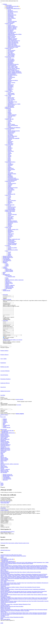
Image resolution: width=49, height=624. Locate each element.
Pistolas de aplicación (12, 65)
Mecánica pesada (11, 240)
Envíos (6, 277)
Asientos (9, 110)
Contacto (4, 289)
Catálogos (5, 266)
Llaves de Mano (11, 58)
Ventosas (9, 248)
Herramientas (10, 10)
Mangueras (10, 142)
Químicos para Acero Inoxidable (14, 46)
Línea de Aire (8, 195)
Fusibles (9, 186)
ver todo (9, 9)
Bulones (9, 160)
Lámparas (10, 185)
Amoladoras (10, 165)
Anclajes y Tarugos (9, 91)
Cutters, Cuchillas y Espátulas (13, 70)
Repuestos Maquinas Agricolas (14, 130)
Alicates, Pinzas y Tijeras (13, 67)
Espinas (9, 158)
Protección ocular (11, 207)
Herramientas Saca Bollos (13, 249)
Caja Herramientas (11, 77)
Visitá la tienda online (4, 502)
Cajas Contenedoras (11, 115)
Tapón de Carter (11, 132)
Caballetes (10, 113)
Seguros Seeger (11, 151)
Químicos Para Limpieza (12, 44)
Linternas (9, 81)
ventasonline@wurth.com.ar (5, 554)
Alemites (9, 156)
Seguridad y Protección (9, 204)
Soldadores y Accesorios (12, 38)
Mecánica (9, 236)
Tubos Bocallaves (11, 59)
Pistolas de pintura (11, 169)
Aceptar (6, 521)
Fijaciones (10, 19)
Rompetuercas (10, 88)
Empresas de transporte (12, 243)
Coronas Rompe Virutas (12, 101)
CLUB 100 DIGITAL (7, 260)
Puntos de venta (8, 269)
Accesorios (10, 76)
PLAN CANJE (11, 13)
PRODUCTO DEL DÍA (7, 256)
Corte (9, 171)
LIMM (1, 622)
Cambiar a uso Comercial (17, 339)
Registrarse (8, 501)
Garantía (7, 278)
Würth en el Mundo (9, 270)
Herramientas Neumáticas (10, 161)
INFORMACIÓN (6, 274)
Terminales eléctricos (12, 183)
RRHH (4, 272)
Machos (9, 83)
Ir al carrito (19, 404)
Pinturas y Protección (12, 36)
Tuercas (9, 152)
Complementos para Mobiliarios (14, 127)
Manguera (10, 201)
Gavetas (9, 126)
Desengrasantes (11, 29)
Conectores (10, 190)
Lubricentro (10, 234)
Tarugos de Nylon (11, 94)
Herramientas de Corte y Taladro (14, 103)
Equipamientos (11, 16)
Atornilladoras (10, 164)
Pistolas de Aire (11, 84)
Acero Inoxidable (11, 242)
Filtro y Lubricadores (12, 200)
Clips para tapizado (11, 131)
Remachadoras (10, 63)
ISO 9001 (7, 284)
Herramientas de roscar (12, 69)
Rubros (6, 250)
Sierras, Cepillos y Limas (13, 66)
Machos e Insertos (11, 105)
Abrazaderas (10, 147)
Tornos (9, 166)
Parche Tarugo (10, 143)
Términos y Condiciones (5, 555)
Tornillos (9, 146)
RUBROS (5, 262)
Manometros (10, 202)
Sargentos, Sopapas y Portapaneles (14, 71)
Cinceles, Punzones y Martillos (14, 68)
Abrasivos (10, 20)
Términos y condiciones (10, 285)
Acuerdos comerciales (12, 244)
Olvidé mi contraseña (7, 299)
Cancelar (2, 521)
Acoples (9, 197)
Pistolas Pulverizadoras (12, 180)
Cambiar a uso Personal (7, 339)
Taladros (9, 170)
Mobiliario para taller (9, 118)
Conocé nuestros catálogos (13, 542)
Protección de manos (12, 206)
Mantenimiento (11, 231)
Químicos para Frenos (12, 43)
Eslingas (9, 140)
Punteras (9, 192)
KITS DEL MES (6, 258)
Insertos (9, 159)
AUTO (9, 253)
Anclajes (9, 215)
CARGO (9, 254)
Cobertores (10, 139)
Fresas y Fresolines (11, 99)
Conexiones (10, 184)
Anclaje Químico (11, 93)
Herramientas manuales (9, 56)
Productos (5, 4)
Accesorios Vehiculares (12, 21)
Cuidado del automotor (12, 39)
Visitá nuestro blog (4, 542)
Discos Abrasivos (11, 53)
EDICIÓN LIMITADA (9, 107)
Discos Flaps (10, 52)
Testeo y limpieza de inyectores (14, 40)
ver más (2, 556)
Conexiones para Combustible (13, 138)
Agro (9, 238)
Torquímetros (10, 62)
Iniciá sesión (5, 294)
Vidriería (9, 232)
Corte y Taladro (11, 17)
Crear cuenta (5, 320)
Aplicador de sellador (12, 173)
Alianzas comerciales (9, 287)
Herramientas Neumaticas (13, 11)
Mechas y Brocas (11, 97)
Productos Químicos (9, 23)
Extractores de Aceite (12, 177)
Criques (9, 111)
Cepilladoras (10, 175)
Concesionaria (10, 235)
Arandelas (10, 153)
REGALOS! (5, 261)
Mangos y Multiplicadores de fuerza (15, 72)
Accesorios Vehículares (9, 128)
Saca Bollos (10, 226)
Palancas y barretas (11, 82)
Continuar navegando (7, 343)
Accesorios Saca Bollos (12, 247)
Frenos (9, 203)
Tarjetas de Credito (11, 276)
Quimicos (9, 225)
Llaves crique (10, 172)
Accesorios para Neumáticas (13, 179)
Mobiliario (10, 224)
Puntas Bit (10, 87)
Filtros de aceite (11, 137)
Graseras (9, 79)
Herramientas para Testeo (13, 187)
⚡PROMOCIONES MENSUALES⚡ (13, 8)
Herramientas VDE (11, 194)
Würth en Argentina (9, 271)
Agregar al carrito (4, 404)
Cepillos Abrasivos (11, 54)
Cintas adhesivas (11, 33)
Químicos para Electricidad (13, 42)
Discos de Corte (11, 98)
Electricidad (10, 217)
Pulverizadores (10, 86)
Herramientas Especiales (12, 74)
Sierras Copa (10, 100)
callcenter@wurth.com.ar (5, 550)
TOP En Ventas (8, 227)
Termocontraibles (11, 189)
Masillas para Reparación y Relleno (14, 34)
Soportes (9, 117)
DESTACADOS (8, 5)
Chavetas (9, 155)
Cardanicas (10, 78)
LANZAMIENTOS (9, 7)
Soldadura (10, 90)
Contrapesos (10, 133)
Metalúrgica (10, 230)
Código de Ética (8, 282)
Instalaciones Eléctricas (9, 181)
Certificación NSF (11, 35)
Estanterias (10, 121)
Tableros (9, 123)
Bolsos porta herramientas (13, 125)
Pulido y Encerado (11, 37)
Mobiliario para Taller (12, 14)
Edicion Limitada (11, 22)
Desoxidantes (10, 31)
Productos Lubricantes (12, 28)
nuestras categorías (19, 399)
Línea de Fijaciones (9, 144)
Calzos (9, 157)
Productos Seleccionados (10, 211)
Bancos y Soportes (11, 124)
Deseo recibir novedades (9, 337)
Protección (10, 116)
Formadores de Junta (12, 32)
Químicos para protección (13, 41)
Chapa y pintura (11, 233)
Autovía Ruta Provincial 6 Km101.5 (7, 531)
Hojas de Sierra (11, 106)
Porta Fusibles (10, 188)
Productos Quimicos (12, 18)
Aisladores (10, 191)
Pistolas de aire (11, 168)
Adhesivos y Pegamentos (12, 26)
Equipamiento (8, 108)
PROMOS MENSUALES (8, 257)
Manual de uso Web (9, 286)
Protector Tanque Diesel (12, 136)
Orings (9, 154)
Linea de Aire (10, 12)
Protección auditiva (11, 209)
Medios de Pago (8, 275)
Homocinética (10, 141)
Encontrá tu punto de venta (24, 542)
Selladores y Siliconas (12, 27)
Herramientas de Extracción (13, 64)
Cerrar (2, 515)
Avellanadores (10, 102)
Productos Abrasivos (9, 48)
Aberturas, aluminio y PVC (13, 229)
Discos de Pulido (11, 55)
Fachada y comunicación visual (14, 239)
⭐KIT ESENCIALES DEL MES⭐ (12, 6)
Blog (4, 273)
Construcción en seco (12, 241)
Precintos (9, 149)
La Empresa (5, 268)
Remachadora (10, 176)
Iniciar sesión (3, 501)
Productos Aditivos (11, 25)
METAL (9, 255)
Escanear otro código (12, 404)
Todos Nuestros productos (15, 555)
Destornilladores (11, 61)
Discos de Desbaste (11, 50)
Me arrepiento (23, 555)
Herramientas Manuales (12, 220)
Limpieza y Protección (12, 114)
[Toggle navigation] (0, 408)
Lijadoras (9, 167)
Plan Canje (7, 280)
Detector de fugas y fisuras (13, 47)
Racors (9, 198)
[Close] (0, 2)
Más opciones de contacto (17, 554)
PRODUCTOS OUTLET (10, 210)
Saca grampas (10, 135)
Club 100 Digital (8, 288)
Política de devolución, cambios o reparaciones (14, 279)
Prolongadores (10, 85)
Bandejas (9, 112)
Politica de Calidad (9, 283)
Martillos (9, 174)
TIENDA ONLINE (6, 290)
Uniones (9, 199)
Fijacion (9, 219)
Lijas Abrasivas (11, 51)
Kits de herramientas (12, 73)
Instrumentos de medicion (13, 80)
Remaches (10, 150)
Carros (9, 122)
